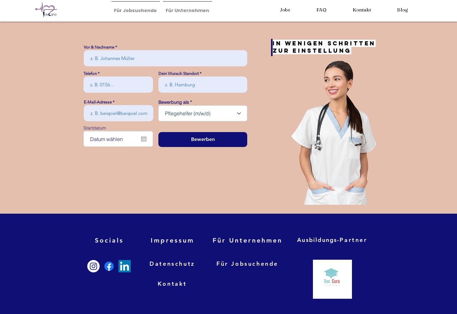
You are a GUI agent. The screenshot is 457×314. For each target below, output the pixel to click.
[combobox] (202, 113)
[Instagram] (93, 266)
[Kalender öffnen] (143, 139)
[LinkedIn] (124, 266)
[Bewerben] (202, 139)
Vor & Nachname (99, 47)
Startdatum (94, 128)
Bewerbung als (173, 102)
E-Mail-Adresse (98, 102)
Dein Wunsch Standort (178, 73)
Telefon (90, 73)
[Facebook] (109, 266)
